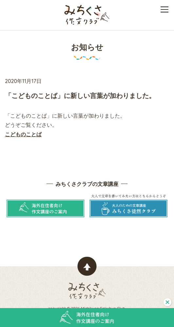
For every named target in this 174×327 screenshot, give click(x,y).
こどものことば (23, 134)
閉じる (167, 302)
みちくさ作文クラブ (87, 15)
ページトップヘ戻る (87, 266)
